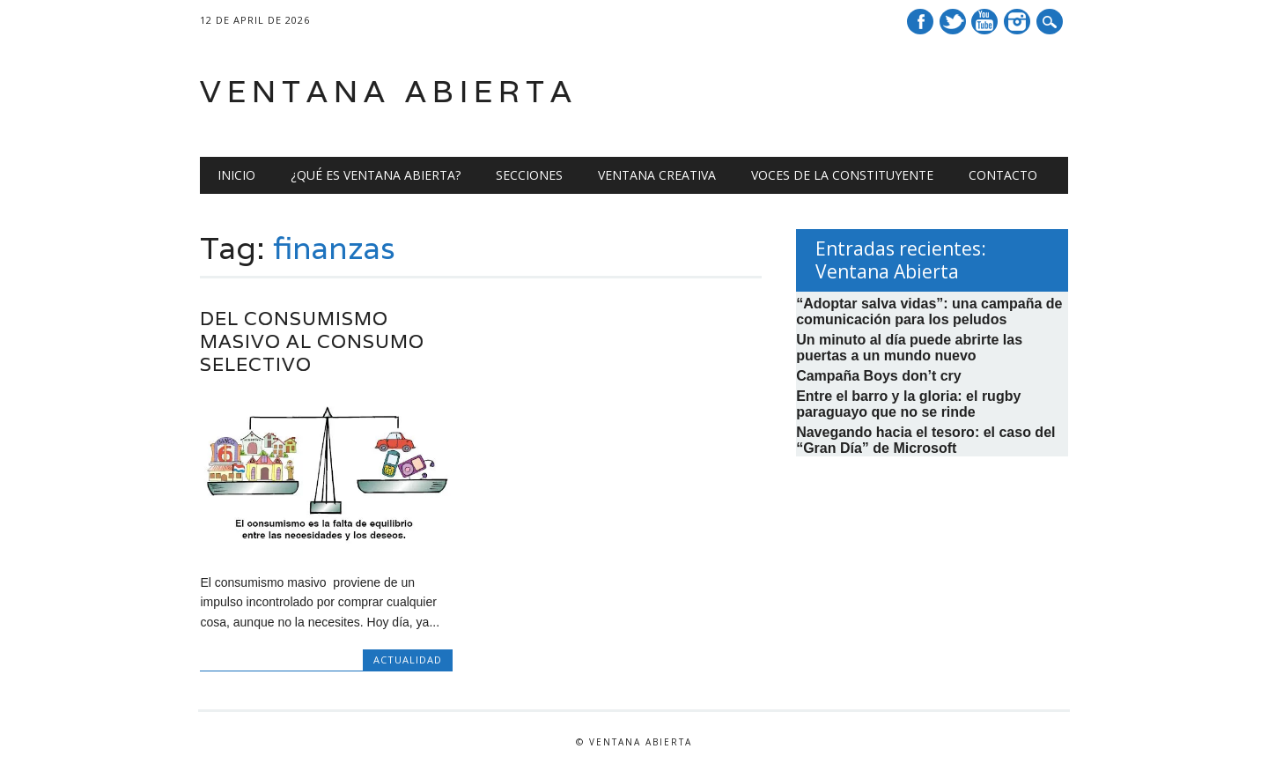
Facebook (920, 21)
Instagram (1017, 21)
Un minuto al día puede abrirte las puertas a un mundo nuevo (909, 347)
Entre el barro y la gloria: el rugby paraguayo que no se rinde (908, 404)
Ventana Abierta (389, 91)
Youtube (984, 21)
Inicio (236, 175)
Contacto (1003, 175)
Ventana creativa (657, 175)
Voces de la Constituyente (842, 175)
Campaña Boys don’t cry (879, 375)
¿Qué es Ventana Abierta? (376, 175)
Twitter (953, 21)
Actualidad (407, 659)
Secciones (529, 175)
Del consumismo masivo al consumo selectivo (312, 341)
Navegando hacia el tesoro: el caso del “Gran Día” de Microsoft (925, 440)
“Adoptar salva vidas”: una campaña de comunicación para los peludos (929, 311)
